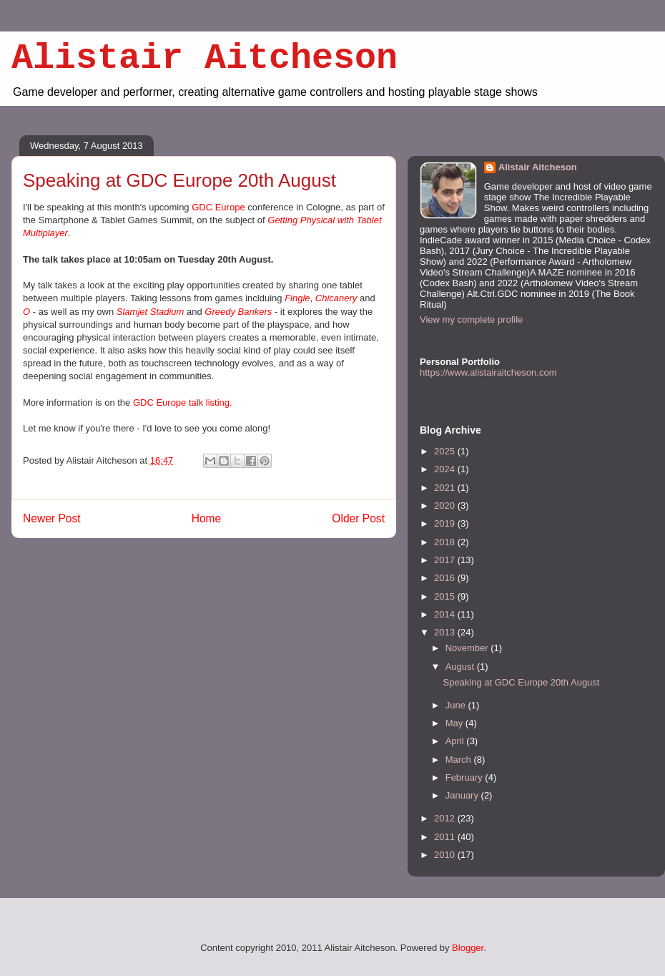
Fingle (297, 298)
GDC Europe (218, 207)
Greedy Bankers (238, 311)
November (468, 648)
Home (207, 518)
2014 (446, 614)
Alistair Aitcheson (204, 58)
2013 (446, 632)
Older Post (358, 518)
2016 (446, 577)
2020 (446, 505)
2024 (446, 469)
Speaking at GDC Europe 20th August (521, 682)
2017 (446, 560)
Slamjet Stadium (150, 311)
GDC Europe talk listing (181, 402)
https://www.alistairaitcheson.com (488, 372)
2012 (446, 818)
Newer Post (52, 518)
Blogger (467, 947)
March (459, 759)
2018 (446, 542)
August (461, 666)
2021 (446, 487)
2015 (446, 596)
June (456, 705)
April (456, 741)
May (455, 723)
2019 (446, 523)
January (463, 795)
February (465, 777)
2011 (446, 836)
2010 (446, 854)
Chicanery (336, 298)
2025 (446, 451)
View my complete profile (471, 319)
